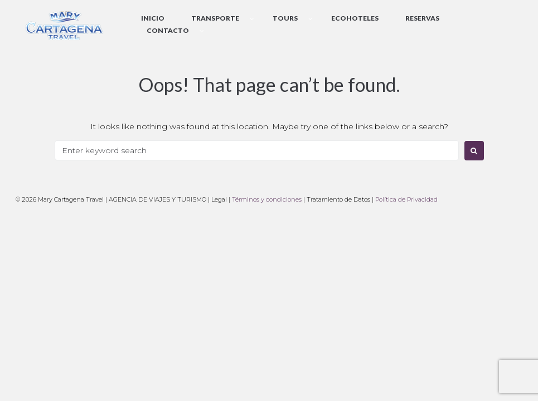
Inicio (152, 18)
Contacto (168, 30)
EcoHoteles (355, 18)
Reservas (422, 18)
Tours (285, 18)
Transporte (215, 18)
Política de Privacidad (406, 199)
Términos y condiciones (267, 199)
